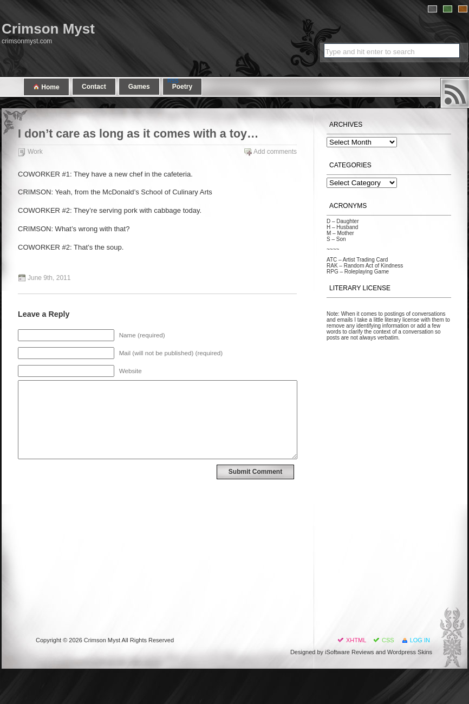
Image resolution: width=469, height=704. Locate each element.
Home (46, 87)
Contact (94, 86)
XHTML (356, 640)
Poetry (182, 86)
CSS (388, 640)
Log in (420, 640)
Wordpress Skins (409, 652)
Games (139, 86)
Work (35, 151)
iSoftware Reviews (349, 652)
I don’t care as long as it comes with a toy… (138, 133)
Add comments (275, 151)
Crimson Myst (48, 29)
